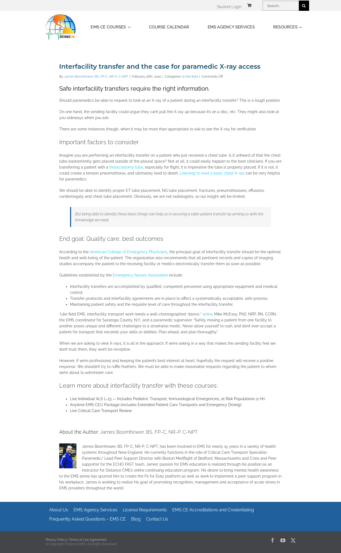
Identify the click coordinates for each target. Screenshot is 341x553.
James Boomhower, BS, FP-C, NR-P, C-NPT (96, 76)
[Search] (304, 6)
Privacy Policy (56, 540)
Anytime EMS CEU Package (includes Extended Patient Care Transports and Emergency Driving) (155, 405)
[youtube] (282, 540)
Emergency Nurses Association (140, 275)
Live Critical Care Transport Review (101, 411)
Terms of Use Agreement (88, 540)
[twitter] (293, 540)
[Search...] (280, 6)
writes (208, 314)
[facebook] (272, 540)
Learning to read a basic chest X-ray (212, 173)
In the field (190, 76)
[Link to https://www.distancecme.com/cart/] (249, 5)
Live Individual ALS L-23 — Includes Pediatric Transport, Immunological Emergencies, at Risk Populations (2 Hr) (167, 399)
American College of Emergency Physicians (128, 252)
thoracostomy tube (126, 167)
